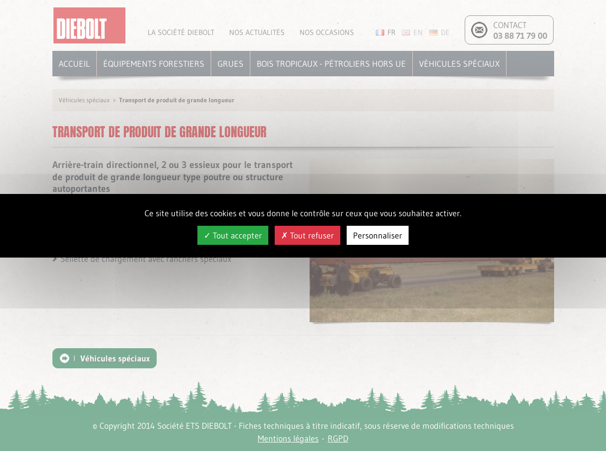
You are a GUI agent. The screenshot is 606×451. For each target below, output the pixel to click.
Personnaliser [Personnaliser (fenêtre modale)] (377, 235)
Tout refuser (307, 235)
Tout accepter (233, 235)
